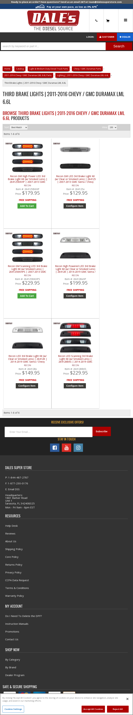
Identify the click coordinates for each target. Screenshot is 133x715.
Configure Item (52, 208)
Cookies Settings (13, 709)
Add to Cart (20, 208)
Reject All (118, 709)
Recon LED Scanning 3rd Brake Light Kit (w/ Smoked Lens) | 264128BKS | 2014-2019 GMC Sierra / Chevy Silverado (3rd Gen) (51, 275)
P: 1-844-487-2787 (16, 396)
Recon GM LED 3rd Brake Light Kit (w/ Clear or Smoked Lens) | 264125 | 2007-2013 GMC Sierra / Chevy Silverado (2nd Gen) (52, 182)
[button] (66, 46)
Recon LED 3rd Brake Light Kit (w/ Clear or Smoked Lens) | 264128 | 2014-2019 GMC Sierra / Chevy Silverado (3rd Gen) (20, 275)
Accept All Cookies (93, 709)
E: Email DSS (12, 407)
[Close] (127, 699)
